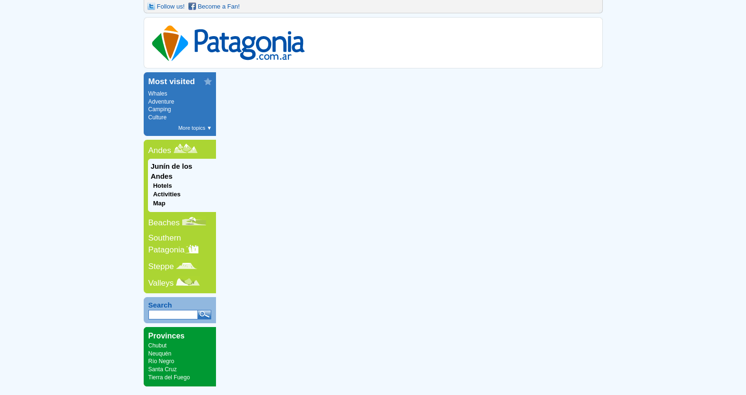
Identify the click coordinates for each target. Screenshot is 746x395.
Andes (159, 150)
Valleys (161, 283)
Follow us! (171, 6)
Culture (157, 117)
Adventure (161, 101)
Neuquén (160, 353)
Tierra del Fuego (169, 377)
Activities (167, 194)
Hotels (162, 185)
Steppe (161, 266)
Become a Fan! (219, 6)
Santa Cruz (162, 369)
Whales (157, 93)
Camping (159, 109)
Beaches (164, 222)
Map (159, 203)
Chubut (157, 345)
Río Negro (161, 361)
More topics (195, 128)
